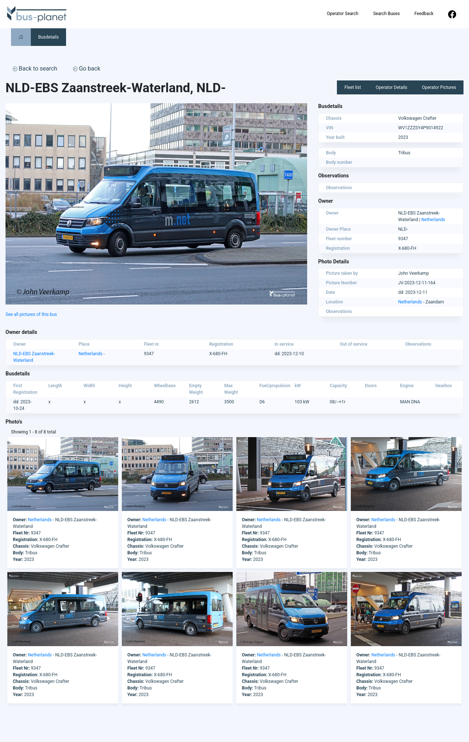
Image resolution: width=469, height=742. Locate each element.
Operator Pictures (439, 87)
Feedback (423, 13)
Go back (86, 68)
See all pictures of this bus (31, 314)
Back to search (35, 68)
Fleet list (352, 87)
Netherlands (433, 219)
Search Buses (386, 13)
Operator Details (391, 87)
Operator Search (342, 13)
